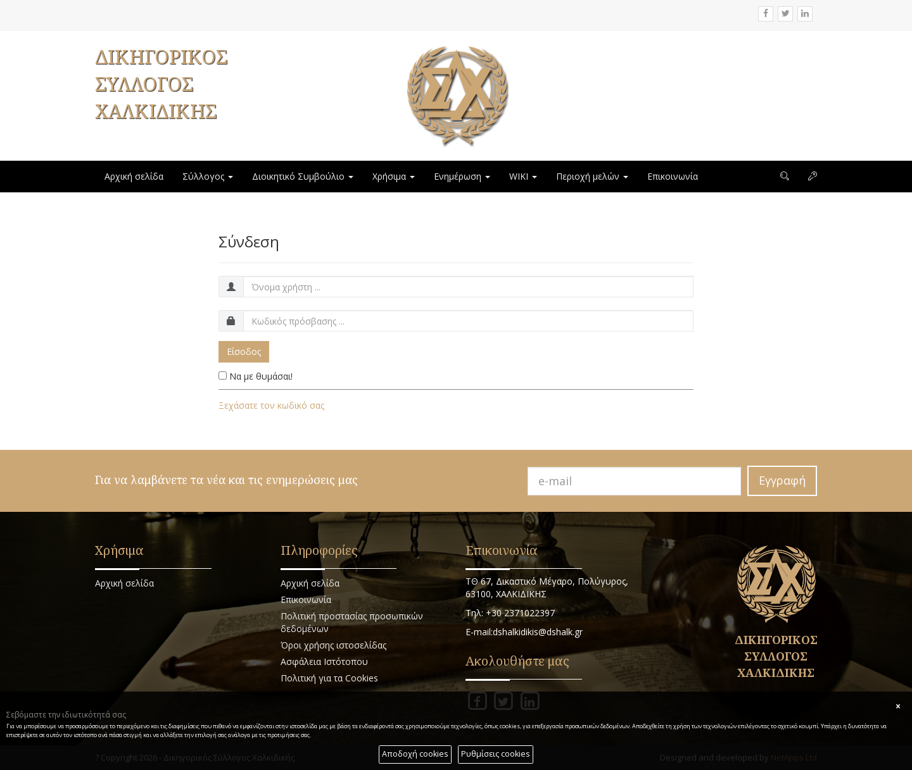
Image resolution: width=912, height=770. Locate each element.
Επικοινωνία (672, 176)
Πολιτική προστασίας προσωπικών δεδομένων (352, 622)
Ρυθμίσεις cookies (495, 753)
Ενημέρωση (462, 176)
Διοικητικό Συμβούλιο (302, 176)
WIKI (523, 176)
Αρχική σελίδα (133, 176)
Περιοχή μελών (592, 176)
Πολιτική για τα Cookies (329, 678)
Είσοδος (244, 351)
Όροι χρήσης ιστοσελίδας (333, 645)
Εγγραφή (782, 480)
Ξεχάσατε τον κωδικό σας (271, 405)
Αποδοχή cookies (415, 753)
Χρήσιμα (393, 176)
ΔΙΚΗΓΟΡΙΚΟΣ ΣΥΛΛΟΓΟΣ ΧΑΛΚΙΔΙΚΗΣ (161, 84)
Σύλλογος (207, 176)
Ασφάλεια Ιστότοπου (324, 661)
